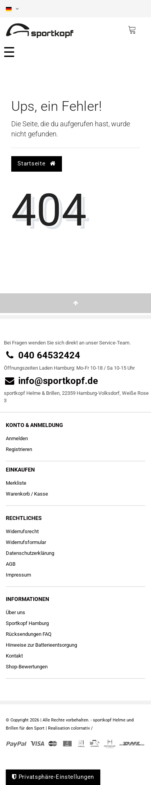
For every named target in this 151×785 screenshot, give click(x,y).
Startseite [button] (36, 163)
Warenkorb (18, 494)
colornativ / (82, 728)
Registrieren (19, 449)
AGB (10, 564)
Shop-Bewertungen (27, 667)
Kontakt (14, 656)
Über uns (15, 612)
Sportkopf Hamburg (27, 623)
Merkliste (16, 483)
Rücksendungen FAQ (28, 634)
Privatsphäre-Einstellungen (53, 776)
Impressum (18, 575)
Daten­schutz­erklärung (30, 553)
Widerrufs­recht (22, 531)
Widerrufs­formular (26, 542)
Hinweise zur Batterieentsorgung (41, 645)
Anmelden (17, 438)
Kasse (41, 494)
